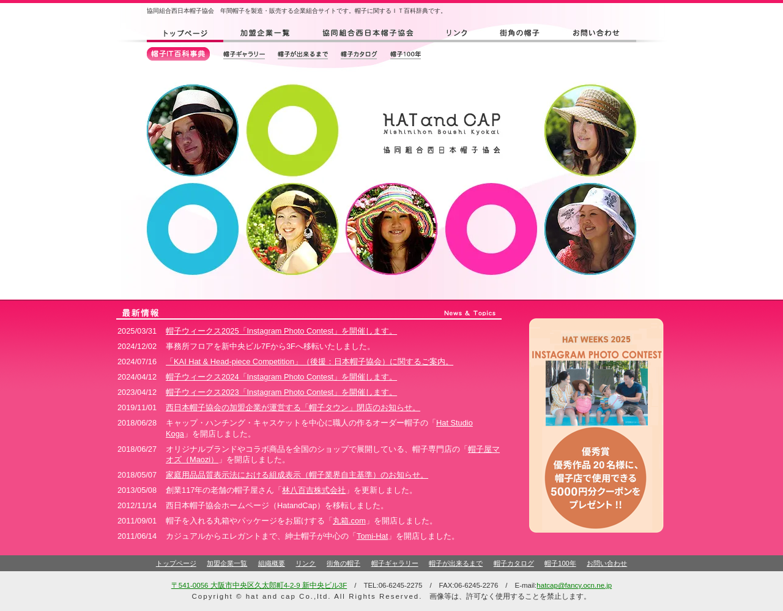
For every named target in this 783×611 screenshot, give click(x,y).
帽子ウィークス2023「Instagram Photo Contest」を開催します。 (281, 392)
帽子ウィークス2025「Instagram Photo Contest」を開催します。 (281, 330)
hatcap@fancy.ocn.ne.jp (574, 585)
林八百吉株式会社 (314, 490)
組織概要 (271, 563)
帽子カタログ (514, 563)
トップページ (176, 563)
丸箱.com (349, 520)
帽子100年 (560, 563)
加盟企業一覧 (227, 563)
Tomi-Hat (372, 536)
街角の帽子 (343, 563)
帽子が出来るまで (456, 563)
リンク (305, 563)
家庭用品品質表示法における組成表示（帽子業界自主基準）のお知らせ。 (297, 474)
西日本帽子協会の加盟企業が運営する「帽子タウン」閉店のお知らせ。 (293, 407)
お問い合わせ (607, 563)
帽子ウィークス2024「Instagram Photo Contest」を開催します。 (281, 376)
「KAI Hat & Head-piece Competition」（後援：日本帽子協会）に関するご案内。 (309, 361)
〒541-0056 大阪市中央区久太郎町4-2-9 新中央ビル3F (259, 585)
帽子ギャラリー (394, 563)
